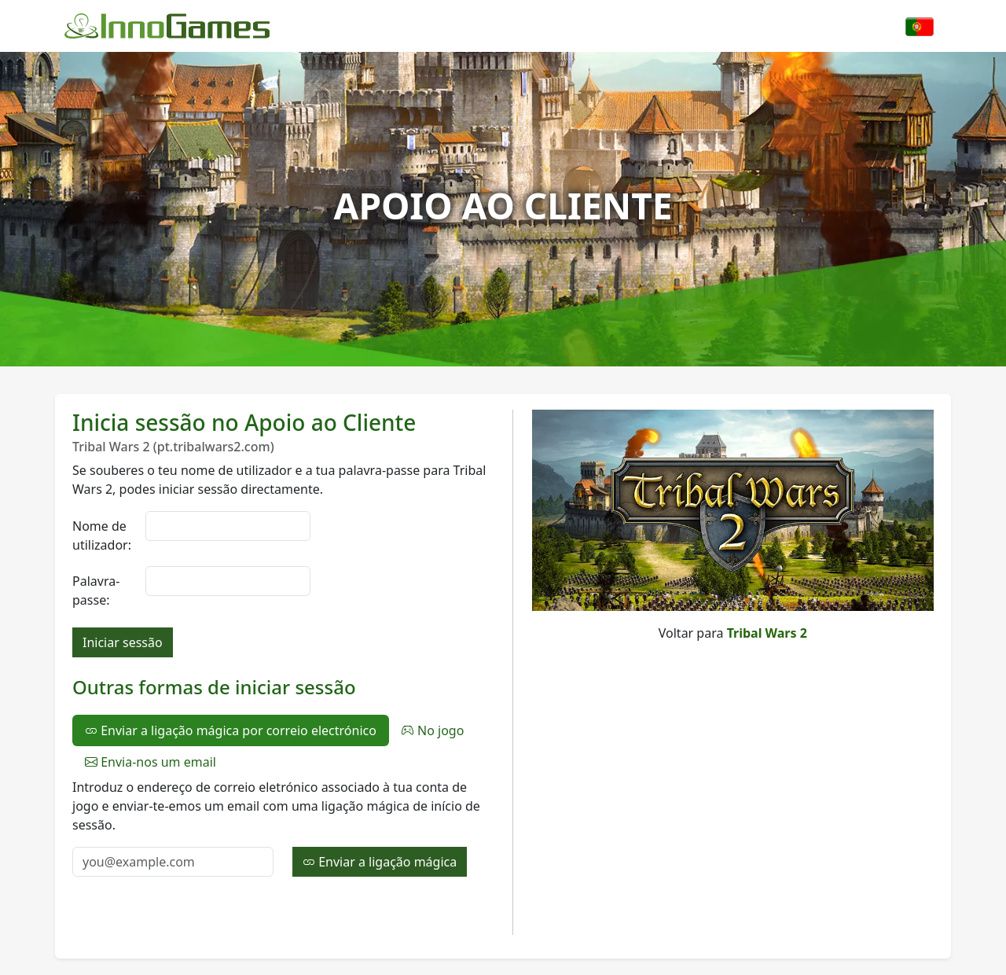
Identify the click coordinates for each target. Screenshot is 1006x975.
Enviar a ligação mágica (380, 861)
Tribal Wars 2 (767, 633)
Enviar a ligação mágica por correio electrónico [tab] (230, 730)
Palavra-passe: (95, 590)
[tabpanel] (283, 827)
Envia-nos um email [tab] (150, 762)
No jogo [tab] (433, 730)
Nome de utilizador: (101, 535)
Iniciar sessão (123, 642)
